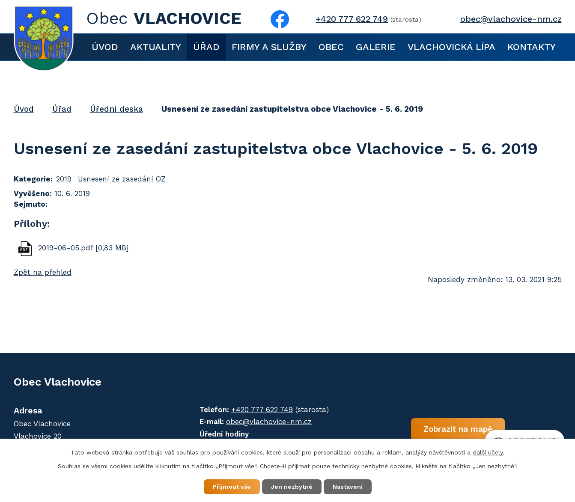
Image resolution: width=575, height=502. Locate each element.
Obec (331, 47)
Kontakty (531, 47)
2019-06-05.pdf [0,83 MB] (83, 248)
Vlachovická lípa (451, 47)
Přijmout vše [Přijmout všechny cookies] (232, 486)
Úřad (206, 47)
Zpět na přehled (43, 272)
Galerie (376, 47)
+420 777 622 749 (352, 19)
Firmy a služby (269, 47)
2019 (64, 179)
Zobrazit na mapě (457, 429)
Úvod (105, 47)
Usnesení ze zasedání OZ (122, 179)
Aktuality (155, 47)
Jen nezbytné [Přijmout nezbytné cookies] (292, 486)
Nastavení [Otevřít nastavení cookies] (348, 486)
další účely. (488, 452)
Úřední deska (116, 109)
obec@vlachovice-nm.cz (511, 19)
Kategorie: (33, 179)
